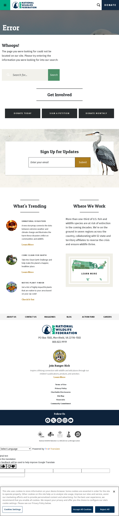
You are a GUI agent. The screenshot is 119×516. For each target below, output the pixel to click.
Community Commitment (61, 404)
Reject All (105, 509)
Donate (110, 5)
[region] (59, 501)
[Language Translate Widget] (15, 449)
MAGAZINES (49, 317)
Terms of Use (60, 385)
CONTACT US (31, 317)
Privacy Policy (61, 388)
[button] (82, 162)
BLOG (69, 317)
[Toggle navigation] (5, 5)
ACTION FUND (88, 317)
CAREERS (107, 317)
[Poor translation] (11, 466)
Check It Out (28, 299)
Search (54, 74)
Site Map (60, 396)
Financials (60, 400)
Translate (52, 448)
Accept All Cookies (82, 509)
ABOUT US (11, 317)
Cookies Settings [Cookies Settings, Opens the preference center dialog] (12, 509)
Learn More (28, 244)
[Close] (114, 491)
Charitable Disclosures (61, 392)
